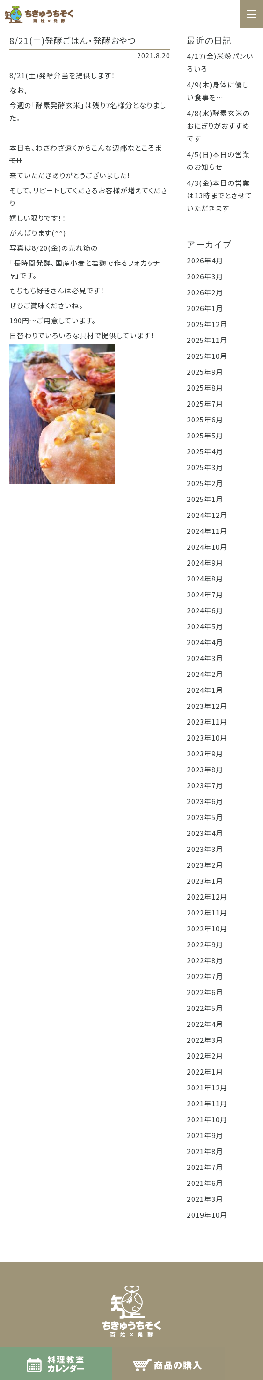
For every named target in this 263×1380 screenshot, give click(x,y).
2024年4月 (205, 642)
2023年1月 (205, 881)
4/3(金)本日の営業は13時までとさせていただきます (219, 195)
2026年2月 (205, 292)
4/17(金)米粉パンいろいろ (220, 62)
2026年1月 (205, 308)
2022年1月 (205, 1071)
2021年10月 (207, 1119)
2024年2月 (205, 674)
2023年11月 (207, 721)
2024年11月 (207, 531)
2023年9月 (205, 753)
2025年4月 (205, 451)
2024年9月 (205, 562)
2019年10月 (207, 1215)
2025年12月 (207, 324)
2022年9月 (205, 944)
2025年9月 (205, 372)
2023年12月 (207, 706)
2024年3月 (205, 658)
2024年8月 (205, 578)
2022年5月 (205, 1008)
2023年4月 (205, 833)
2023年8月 (205, 769)
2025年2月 (205, 483)
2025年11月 (207, 340)
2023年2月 (205, 865)
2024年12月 (207, 515)
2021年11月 (207, 1103)
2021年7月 (205, 1167)
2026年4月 (205, 260)
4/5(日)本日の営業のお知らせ (218, 160)
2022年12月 (207, 896)
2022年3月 (205, 1040)
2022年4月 (205, 1024)
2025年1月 (205, 499)
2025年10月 (207, 356)
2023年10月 (207, 737)
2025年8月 (205, 387)
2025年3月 (205, 467)
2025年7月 (205, 403)
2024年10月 (207, 547)
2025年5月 (205, 435)
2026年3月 (205, 276)
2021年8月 (205, 1151)
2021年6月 (205, 1183)
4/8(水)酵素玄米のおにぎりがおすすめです (218, 125)
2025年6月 (205, 419)
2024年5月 (205, 626)
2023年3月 (205, 849)
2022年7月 (205, 976)
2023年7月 (205, 785)
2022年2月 (205, 1055)
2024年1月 (205, 690)
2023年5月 (205, 817)
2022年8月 (205, 960)
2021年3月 (205, 1199)
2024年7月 (205, 594)
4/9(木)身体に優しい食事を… (217, 91)
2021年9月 (205, 1135)
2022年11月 (207, 912)
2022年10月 (207, 928)
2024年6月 (205, 610)
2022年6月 (205, 992)
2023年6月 (205, 801)
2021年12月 (207, 1087)
